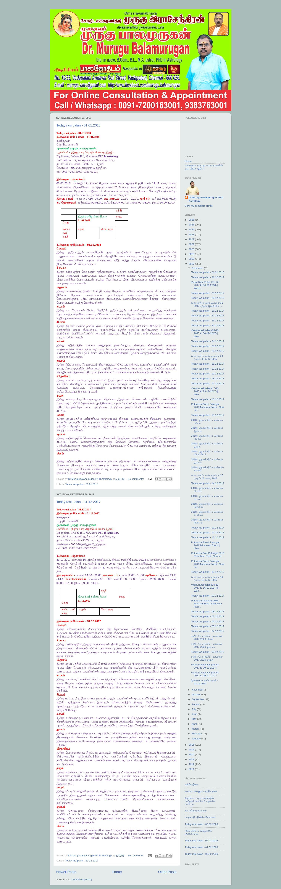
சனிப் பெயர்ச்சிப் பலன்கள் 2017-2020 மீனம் (207, 637)
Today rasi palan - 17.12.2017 (207, 383)
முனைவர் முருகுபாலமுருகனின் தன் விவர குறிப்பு (204, 167)
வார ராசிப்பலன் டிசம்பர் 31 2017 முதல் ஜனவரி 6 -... (207, 304)
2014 (192, 754)
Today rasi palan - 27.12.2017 (207, 315)
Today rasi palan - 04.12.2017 (207, 631)
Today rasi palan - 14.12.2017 (207, 483)
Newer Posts (66, 872)
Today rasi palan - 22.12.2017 (207, 351)
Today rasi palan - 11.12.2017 (207, 537)
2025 (192, 224)
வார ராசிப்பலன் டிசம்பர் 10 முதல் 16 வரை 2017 (207, 578)
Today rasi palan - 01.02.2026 (201, 847)
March (195, 728)
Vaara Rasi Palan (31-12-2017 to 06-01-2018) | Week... (205, 285)
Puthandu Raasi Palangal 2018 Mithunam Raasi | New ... (205, 545)
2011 (192, 769)
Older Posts (167, 872)
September (198, 699)
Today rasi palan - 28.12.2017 (207, 310)
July (194, 709)
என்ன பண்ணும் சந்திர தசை (201, 791)
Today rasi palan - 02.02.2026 (201, 840)
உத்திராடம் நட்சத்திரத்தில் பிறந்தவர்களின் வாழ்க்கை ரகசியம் (200, 801)
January (196, 738)
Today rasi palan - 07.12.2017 (207, 616)
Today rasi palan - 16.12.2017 (207, 399)
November (198, 689)
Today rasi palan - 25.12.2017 (207, 325)
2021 (192, 244)
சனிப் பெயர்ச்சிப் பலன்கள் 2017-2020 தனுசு (207, 658)
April (195, 724)
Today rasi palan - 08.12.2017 (207, 611)
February (197, 733)
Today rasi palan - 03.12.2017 (207, 652)
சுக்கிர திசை (191, 784)
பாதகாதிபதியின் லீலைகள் (200, 817)
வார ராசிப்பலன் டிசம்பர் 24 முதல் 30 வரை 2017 (207, 357)
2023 (192, 234)
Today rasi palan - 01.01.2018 (78, 125)
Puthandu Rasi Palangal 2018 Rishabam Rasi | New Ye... (207, 555)
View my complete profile (199, 205)
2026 (192, 219)
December (198, 268)
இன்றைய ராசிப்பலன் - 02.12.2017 (204, 682)
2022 (192, 239)
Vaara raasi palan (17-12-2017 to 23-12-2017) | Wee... (205, 391)
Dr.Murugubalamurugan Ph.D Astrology (206, 199)
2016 (192, 744)
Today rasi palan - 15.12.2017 (207, 415)
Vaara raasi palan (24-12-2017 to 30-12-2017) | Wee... (205, 333)
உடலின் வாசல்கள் (196, 810)
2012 (192, 764)
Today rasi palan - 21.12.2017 (207, 363)
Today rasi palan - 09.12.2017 (207, 595)
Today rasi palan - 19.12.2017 (207, 373)
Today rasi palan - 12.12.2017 (207, 532)
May (194, 718)
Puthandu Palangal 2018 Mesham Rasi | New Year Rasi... (206, 603)
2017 (192, 263)
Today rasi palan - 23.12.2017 (207, 346)
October (196, 694)
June (195, 714)
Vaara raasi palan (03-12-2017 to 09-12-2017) (205, 666)
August (196, 704)
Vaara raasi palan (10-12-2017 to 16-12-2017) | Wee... (205, 587)
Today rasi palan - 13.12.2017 (207, 527)
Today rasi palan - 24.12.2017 (207, 341)
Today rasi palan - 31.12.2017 (78, 502)
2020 (192, 249)
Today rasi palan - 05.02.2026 (201, 824)
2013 (192, 759)
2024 (192, 229)
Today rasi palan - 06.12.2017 (207, 621)
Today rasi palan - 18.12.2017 (207, 378)
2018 (192, 258)
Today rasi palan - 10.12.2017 (207, 572)
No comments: (136, 479)
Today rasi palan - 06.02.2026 (201, 854)
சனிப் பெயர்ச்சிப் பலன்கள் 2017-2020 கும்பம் (207, 645)
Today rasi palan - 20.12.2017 (207, 368)
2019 (192, 254)
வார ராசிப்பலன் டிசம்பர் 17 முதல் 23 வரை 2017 (207, 477)
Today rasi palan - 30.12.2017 (207, 293)
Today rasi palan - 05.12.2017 (207, 626)
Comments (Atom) (82, 879)
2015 (192, 749)
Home (117, 872)
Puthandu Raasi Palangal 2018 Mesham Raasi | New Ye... (207, 407)
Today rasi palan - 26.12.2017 (207, 320)
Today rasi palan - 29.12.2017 (207, 298)
